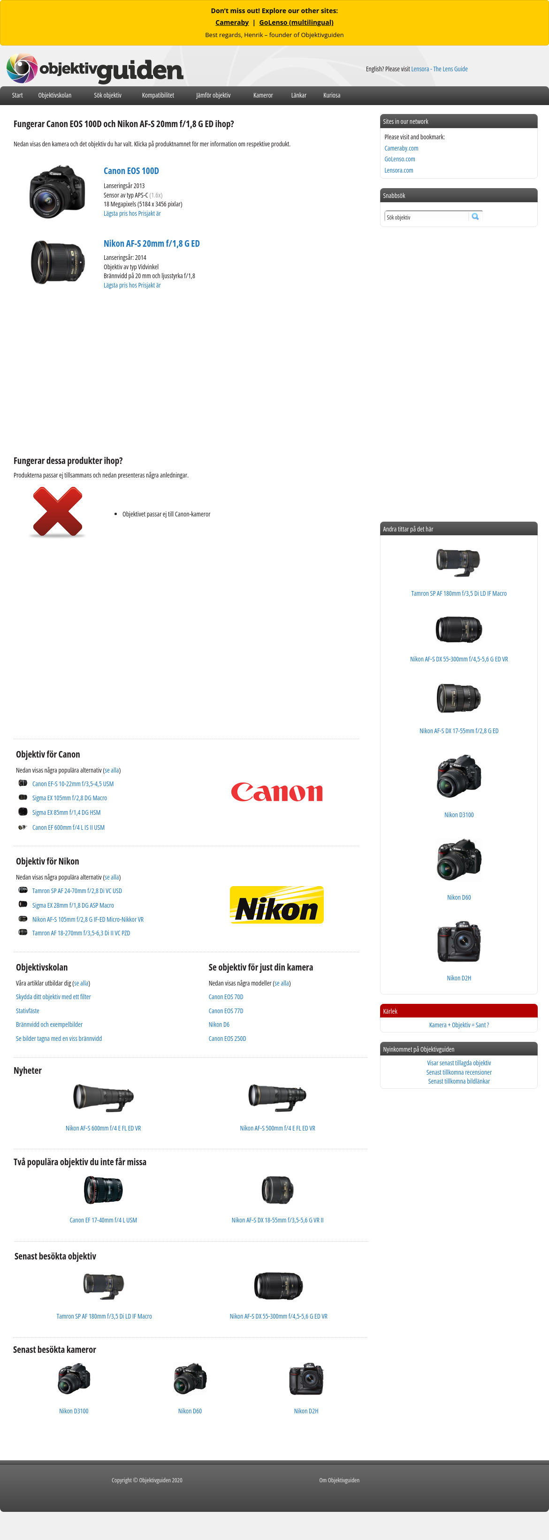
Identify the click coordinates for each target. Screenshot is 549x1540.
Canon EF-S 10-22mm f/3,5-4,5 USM (73, 783)
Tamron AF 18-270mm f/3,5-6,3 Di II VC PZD (81, 932)
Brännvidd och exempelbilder (49, 1024)
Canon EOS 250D (227, 1038)
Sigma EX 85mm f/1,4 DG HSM (66, 812)
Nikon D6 (219, 1024)
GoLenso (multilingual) (296, 22)
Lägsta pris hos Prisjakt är (133, 213)
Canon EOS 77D (226, 1010)
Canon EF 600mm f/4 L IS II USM (68, 827)
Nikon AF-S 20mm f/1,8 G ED (152, 243)
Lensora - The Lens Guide (439, 68)
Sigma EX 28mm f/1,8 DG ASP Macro (73, 905)
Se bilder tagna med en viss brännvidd (59, 1038)
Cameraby (232, 22)
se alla (112, 770)
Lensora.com (398, 170)
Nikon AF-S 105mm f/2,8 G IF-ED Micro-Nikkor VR (88, 919)
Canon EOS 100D (131, 171)
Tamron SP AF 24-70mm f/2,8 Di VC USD (77, 890)
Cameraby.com (401, 148)
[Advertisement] (155, 371)
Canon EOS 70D (226, 996)
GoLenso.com (399, 158)
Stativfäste (27, 1010)
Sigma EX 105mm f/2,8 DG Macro (69, 797)
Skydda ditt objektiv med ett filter (53, 996)
